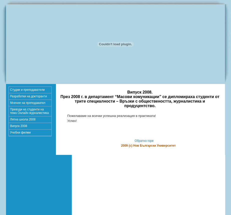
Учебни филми (20, 132)
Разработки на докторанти (28, 96)
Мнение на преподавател (27, 103)
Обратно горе (144, 141)
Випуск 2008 (18, 126)
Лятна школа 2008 (23, 119)
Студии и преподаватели (27, 90)
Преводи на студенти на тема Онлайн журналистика (29, 111)
